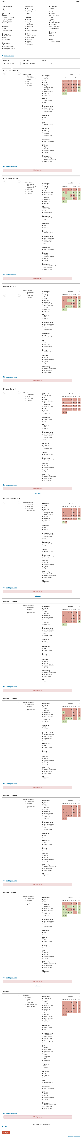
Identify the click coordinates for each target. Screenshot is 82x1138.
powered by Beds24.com (74, 1136)
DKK (78, 1)
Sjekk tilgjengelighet (10, 166)
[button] (4, 295)
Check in (6, 60)
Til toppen (6, 1133)
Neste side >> (47, 1124)
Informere (37, 493)
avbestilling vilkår (8, 56)
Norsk (4, 1)
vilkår (4, 1126)
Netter (44, 60)
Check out (26, 60)
